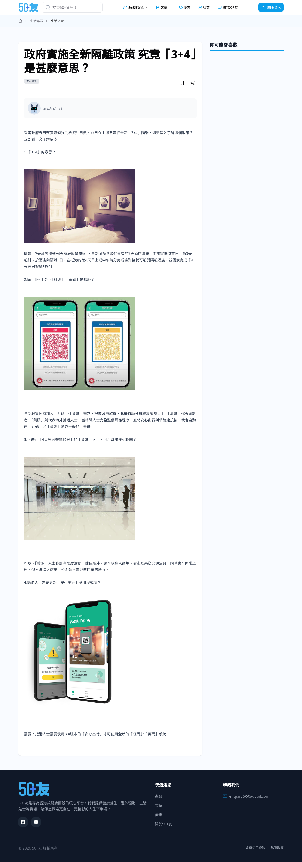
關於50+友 (228, 7)
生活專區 (36, 21)
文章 (158, 805)
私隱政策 (277, 847)
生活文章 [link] (57, 21)
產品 (158, 796)
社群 (204, 7)
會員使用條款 (255, 847)
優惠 (184, 7)
